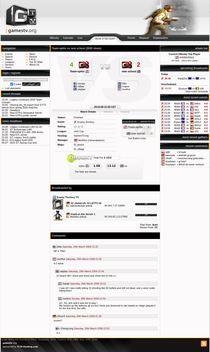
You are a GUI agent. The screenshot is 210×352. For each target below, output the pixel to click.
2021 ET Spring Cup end (23, 142)
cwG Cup (79, 131)
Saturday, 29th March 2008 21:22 (80, 246)
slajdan (64, 271)
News (32, 54)
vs (187, 103)
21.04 (167, 112)
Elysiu (177, 122)
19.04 (167, 116)
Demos (33, 56)
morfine (61, 259)
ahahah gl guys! (187, 155)
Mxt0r (177, 103)
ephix (84, 166)
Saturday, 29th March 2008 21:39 (83, 316)
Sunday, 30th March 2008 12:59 (88, 298)
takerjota (170, 155)
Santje (66, 283)
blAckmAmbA (77, 205)
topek (198, 116)
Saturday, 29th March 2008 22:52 (88, 283)
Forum (131, 37)
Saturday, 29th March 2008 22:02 (91, 328)
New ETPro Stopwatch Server (26, 112)
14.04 (167, 125)
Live (80, 37)
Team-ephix (79, 71)
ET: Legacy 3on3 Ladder (23, 137)
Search (9, 56)
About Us (34, 64)
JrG (197, 106)
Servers (9, 64)
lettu (59, 246)
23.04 (167, 109)
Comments (58, 235)
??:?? (168, 88)
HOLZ (198, 119)
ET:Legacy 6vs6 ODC (21, 140)
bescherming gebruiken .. (192, 158)
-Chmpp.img (66, 328)
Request (144, 37)
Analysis (125, 111)
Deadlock (15, 110)
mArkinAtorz (187, 57)
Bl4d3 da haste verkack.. (192, 164)
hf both (182, 152)
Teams (8, 59)
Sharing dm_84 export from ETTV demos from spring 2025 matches (24, 106)
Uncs (177, 119)
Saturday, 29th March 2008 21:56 (86, 271)
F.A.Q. (32, 59)
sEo (197, 109)
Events (9, 54)
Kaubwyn (171, 161)
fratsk (198, 128)
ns (123, 166)
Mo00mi (80, 140)
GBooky (54, 37)
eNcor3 (61, 316)
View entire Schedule (196, 91)
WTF (197, 112)
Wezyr (198, 125)
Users (8, 67)
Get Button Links (137, 138)
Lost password (13, 88)
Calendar (68, 37)
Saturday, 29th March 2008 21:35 (83, 259)
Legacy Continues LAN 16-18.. (26, 127)
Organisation (160, 37)
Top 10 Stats (36, 62)
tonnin (177, 112)
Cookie (17, 84)
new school (131, 71)
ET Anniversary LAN (21, 129)
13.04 (167, 128)
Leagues (9, 62)
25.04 (167, 103)
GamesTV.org (81, 135)
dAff (168, 152)
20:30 (168, 78)
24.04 (167, 106)
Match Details (88, 111)
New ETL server (18, 134)
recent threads (11, 93)
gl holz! (182, 161)
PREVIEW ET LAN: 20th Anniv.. (27, 132)
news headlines (12, 121)
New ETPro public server (23, 115)
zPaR (169, 158)
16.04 (167, 122)
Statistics (108, 111)
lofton (198, 103)
